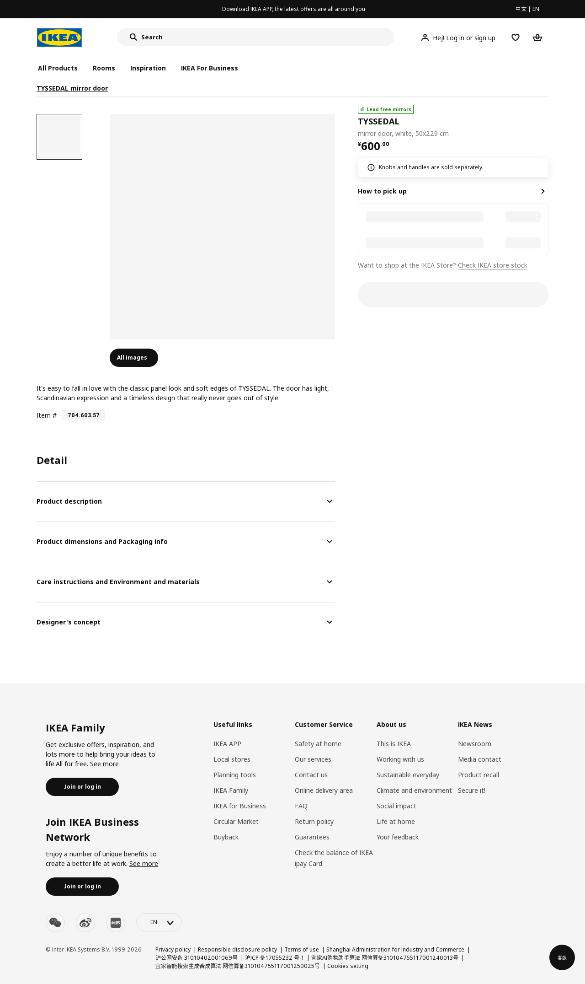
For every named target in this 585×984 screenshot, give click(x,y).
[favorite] (544, 122)
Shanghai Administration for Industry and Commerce (395, 949)
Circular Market (236, 821)
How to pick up (382, 191)
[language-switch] (159, 922)
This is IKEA (394, 743)
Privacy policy (173, 949)
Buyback (226, 837)
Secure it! (471, 790)
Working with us (400, 759)
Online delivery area (324, 790)
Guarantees (312, 837)
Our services (313, 759)
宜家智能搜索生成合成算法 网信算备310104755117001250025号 (237, 966)
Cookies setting (347, 966)
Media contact (479, 759)
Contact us (311, 774)
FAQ (301, 805)
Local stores (231, 759)
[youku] (115, 922)
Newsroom (474, 743)
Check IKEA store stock (492, 265)
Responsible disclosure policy (237, 949)
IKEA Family (230, 790)
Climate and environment (414, 790)
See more (104, 763)
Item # (47, 415)
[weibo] (85, 922)
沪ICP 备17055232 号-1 (274, 958)
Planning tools (234, 774)
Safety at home (318, 743)
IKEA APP (227, 743)
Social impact (396, 805)
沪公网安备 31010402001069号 (196, 958)
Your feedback (398, 837)
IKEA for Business (239, 805)
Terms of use (301, 949)
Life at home (396, 821)
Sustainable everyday (408, 774)
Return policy (314, 821)
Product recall (478, 774)
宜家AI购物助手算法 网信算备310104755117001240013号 (384, 958)
